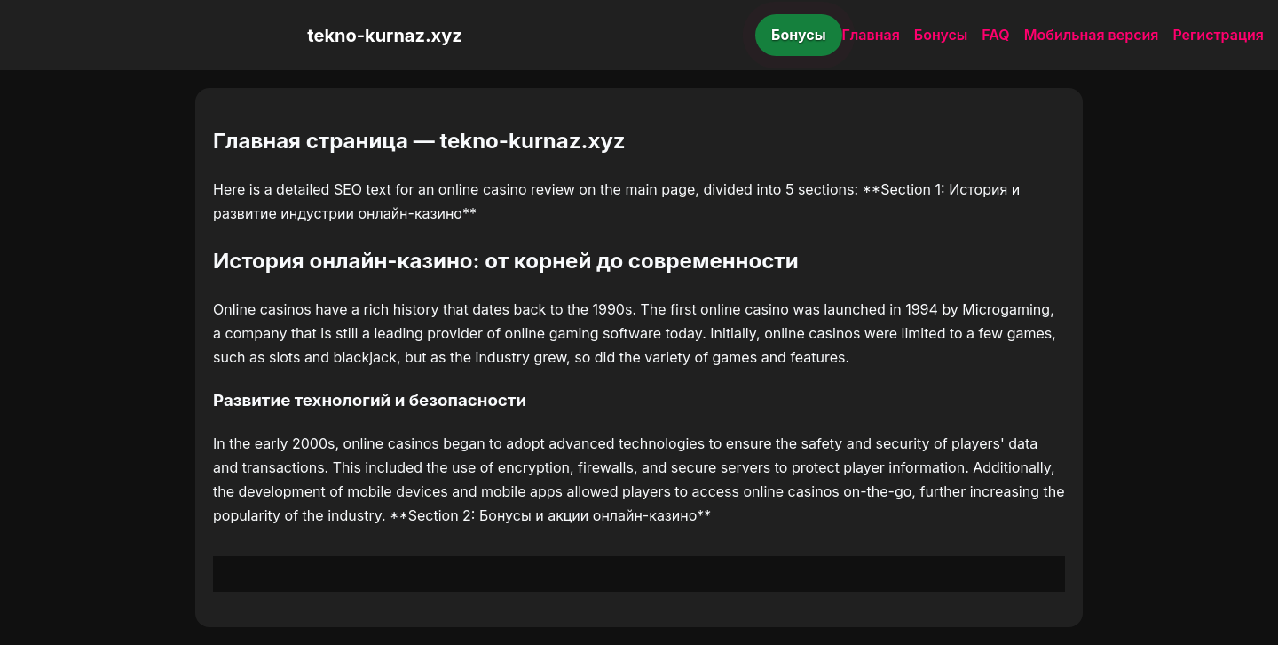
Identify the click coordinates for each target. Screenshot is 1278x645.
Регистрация (1218, 35)
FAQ (995, 35)
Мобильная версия (1091, 35)
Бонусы (798, 35)
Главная (871, 35)
